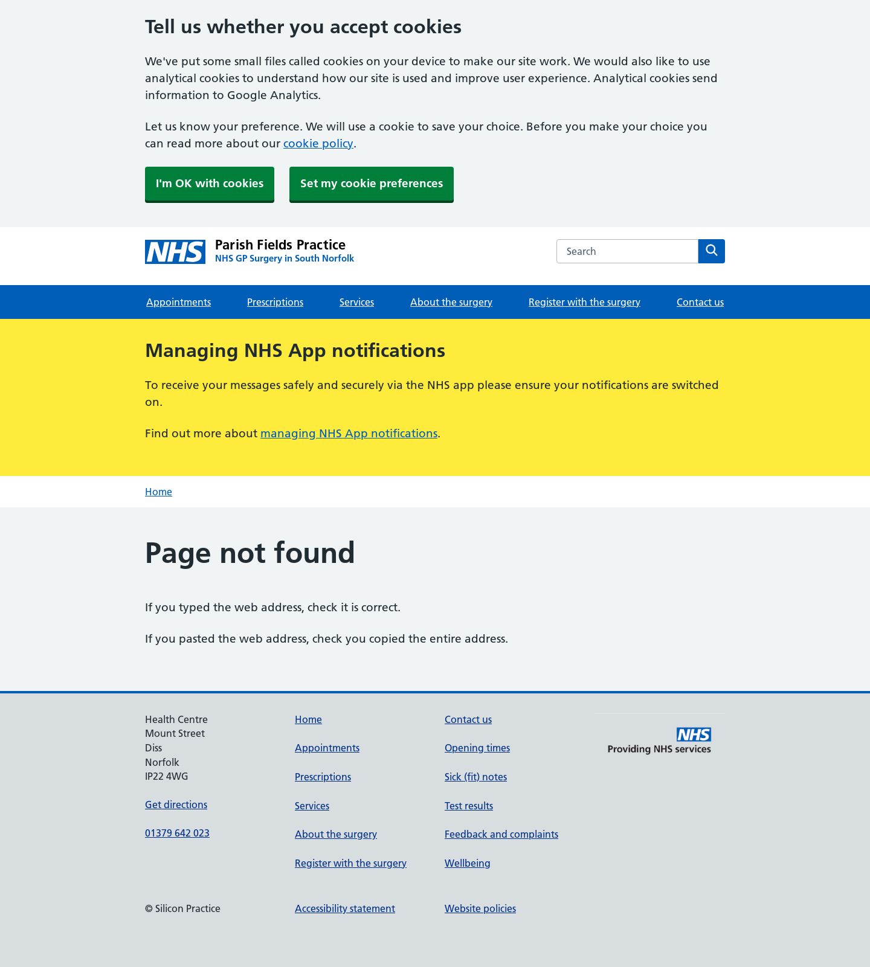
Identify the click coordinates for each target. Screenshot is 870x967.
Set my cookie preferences (371, 183)
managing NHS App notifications (348, 433)
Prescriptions (275, 302)
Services (357, 302)
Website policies (480, 908)
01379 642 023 (177, 833)
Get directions (176, 804)
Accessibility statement (345, 908)
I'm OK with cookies (209, 183)
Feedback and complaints (501, 834)
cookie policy (318, 143)
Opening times (477, 748)
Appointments (178, 302)
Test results (469, 806)
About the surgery (451, 302)
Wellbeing (468, 863)
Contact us (700, 302)
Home (158, 492)
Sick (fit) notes (476, 777)
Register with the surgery (584, 302)
